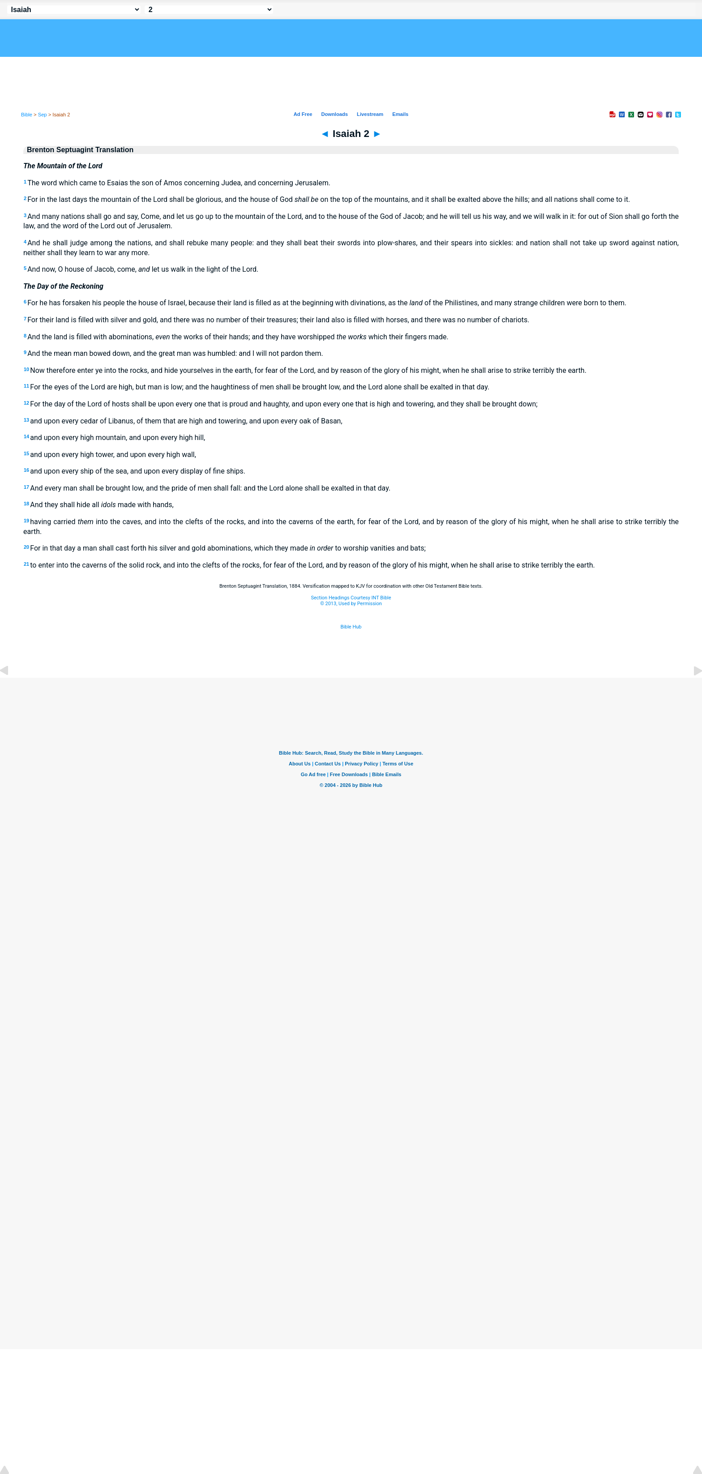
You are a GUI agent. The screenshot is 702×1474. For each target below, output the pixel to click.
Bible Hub (350, 627)
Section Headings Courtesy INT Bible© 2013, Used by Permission (351, 601)
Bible (26, 114)
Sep (42, 114)
